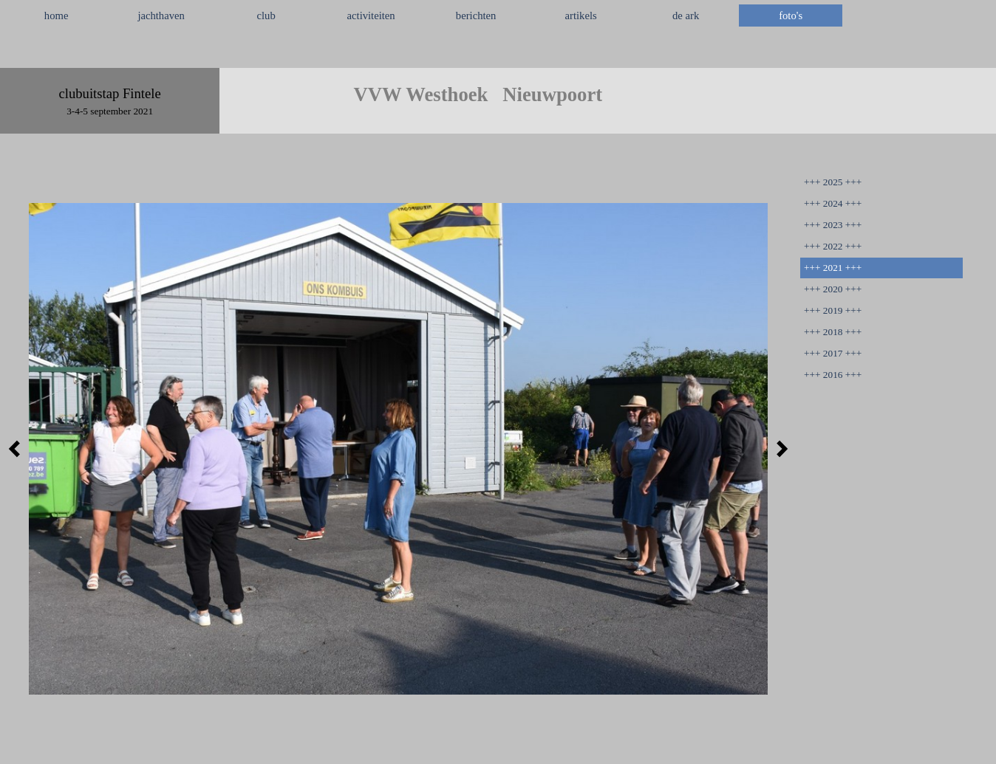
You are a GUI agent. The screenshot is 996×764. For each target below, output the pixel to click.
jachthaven (160, 15)
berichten (476, 15)
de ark (685, 15)
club (266, 15)
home (56, 15)
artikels (581, 15)
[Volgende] (778, 449)
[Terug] (18, 449)
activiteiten (371, 15)
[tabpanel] (498, 51)
